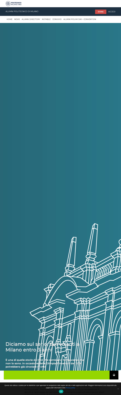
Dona (101, 12)
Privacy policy (70, 388)
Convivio (57, 19)
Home (9, 19)
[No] (118, 389)
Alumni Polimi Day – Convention (79, 19)
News (17, 19)
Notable (46, 19)
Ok (61, 391)
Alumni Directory (31, 19)
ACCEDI (111, 12)
